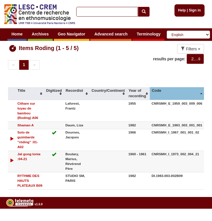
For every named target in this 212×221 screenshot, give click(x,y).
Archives (40, 34)
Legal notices (197, 218)
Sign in (195, 10)
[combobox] (195, 59)
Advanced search (110, 34)
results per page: (169, 59)
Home (17, 34)
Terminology (148, 34)
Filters (190, 49)
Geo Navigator (71, 34)
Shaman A (25, 125)
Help (182, 10)
